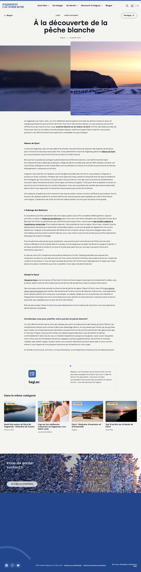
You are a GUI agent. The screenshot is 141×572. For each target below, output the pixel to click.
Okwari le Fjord (30, 280)
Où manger (57, 6)
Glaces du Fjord (108, 151)
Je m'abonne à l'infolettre (22, 485)
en (138, 6)
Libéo (135, 566)
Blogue (109, 6)
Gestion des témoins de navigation (94, 565)
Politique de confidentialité (73, 565)
